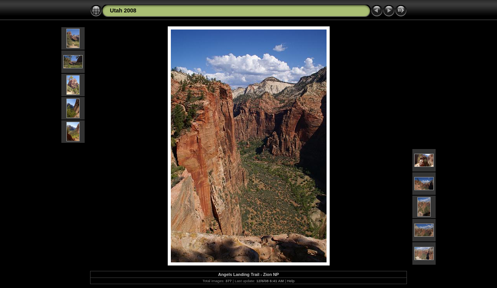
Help (291, 281)
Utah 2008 (123, 10)
